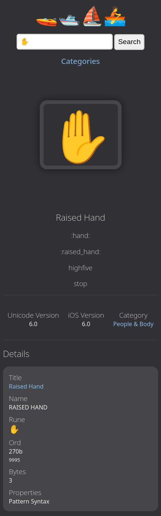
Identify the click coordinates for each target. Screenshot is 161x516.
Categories (80, 61)
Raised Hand (26, 386)
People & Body (133, 324)
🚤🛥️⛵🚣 (80, 15)
